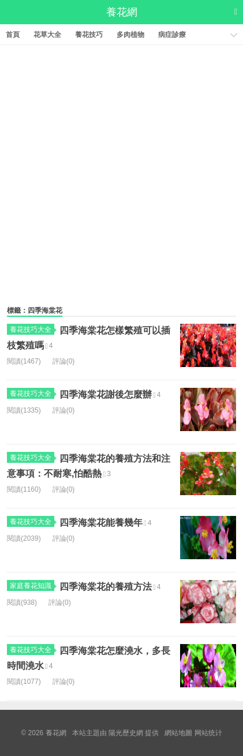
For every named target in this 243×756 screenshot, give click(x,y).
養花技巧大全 (32, 329)
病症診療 (172, 35)
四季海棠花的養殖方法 (105, 587)
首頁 (13, 35)
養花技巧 (89, 35)
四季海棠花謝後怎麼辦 (105, 394)
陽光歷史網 (126, 733)
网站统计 (208, 733)
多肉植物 (130, 35)
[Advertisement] (121, 172)
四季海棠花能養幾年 (101, 522)
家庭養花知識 (32, 586)
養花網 (121, 12)
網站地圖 (178, 733)
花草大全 (47, 35)
